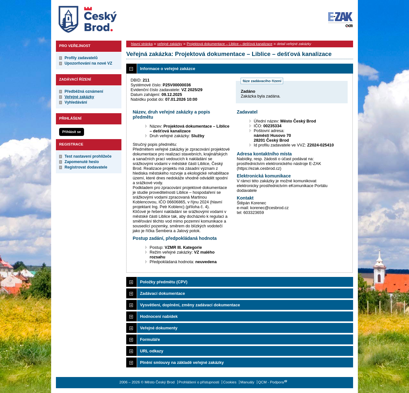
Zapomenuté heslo (82, 162)
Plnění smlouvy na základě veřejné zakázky (182, 362)
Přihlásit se (71, 132)
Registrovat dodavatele (86, 167)
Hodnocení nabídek (159, 316)
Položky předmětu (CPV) (164, 281)
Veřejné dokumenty (158, 328)
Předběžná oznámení (84, 91)
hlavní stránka (142, 44)
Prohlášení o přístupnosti (199, 382)
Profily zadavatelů (81, 58)
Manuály (247, 382)
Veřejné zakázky (79, 97)
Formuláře (150, 339)
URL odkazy (151, 351)
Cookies (229, 382)
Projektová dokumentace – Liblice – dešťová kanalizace (229, 44)
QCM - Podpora (271, 382)
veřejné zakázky (169, 44)
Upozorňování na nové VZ (88, 63)
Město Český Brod (107, 18)
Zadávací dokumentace (162, 293)
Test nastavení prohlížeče (88, 156)
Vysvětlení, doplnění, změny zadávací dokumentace (190, 305)
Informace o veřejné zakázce (167, 68)
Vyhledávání (76, 102)
